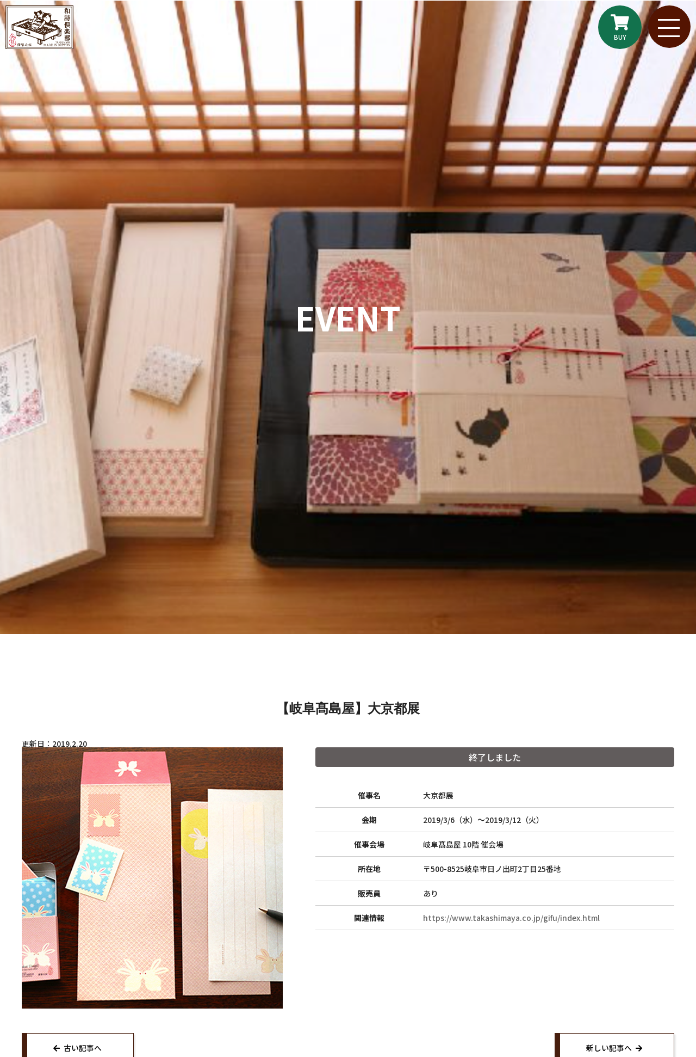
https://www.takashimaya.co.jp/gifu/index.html (511, 917)
